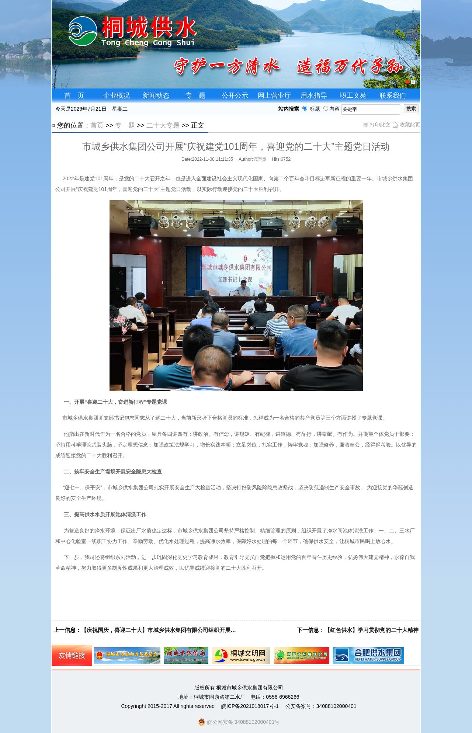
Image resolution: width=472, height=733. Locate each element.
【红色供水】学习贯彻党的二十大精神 (371, 630)
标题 (309, 109)
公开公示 (235, 95)
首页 (97, 125)
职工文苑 (353, 95)
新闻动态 (156, 95)
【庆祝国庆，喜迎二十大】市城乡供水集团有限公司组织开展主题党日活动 (172, 630)
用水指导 (314, 95)
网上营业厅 (274, 95)
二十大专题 (163, 125)
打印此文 (377, 125)
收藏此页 (406, 125)
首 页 (74, 95)
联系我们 (392, 95)
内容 (331, 109)
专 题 (195, 95)
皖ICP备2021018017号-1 (250, 706)
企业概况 (116, 95)
